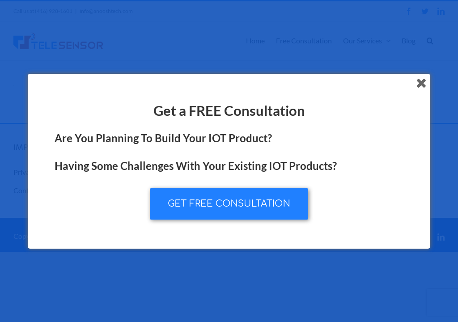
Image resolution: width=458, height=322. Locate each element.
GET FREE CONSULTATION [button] (229, 204)
